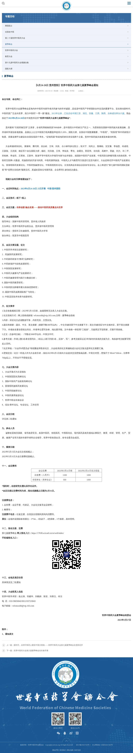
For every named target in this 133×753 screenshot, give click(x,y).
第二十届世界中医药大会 (15, 38)
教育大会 (8, 56)
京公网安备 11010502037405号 (102, 745)
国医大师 (8, 69)
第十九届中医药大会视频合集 (17, 63)
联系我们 (63, 750)
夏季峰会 (8, 44)
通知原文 (9, 634)
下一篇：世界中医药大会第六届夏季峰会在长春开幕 (27, 651)
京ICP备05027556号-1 (83, 745)
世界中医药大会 (11, 50)
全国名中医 (9, 32)
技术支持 (77, 750)
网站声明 (55, 750)
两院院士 (8, 26)
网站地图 (70, 750)
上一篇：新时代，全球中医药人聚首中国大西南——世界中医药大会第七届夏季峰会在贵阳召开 (44, 645)
